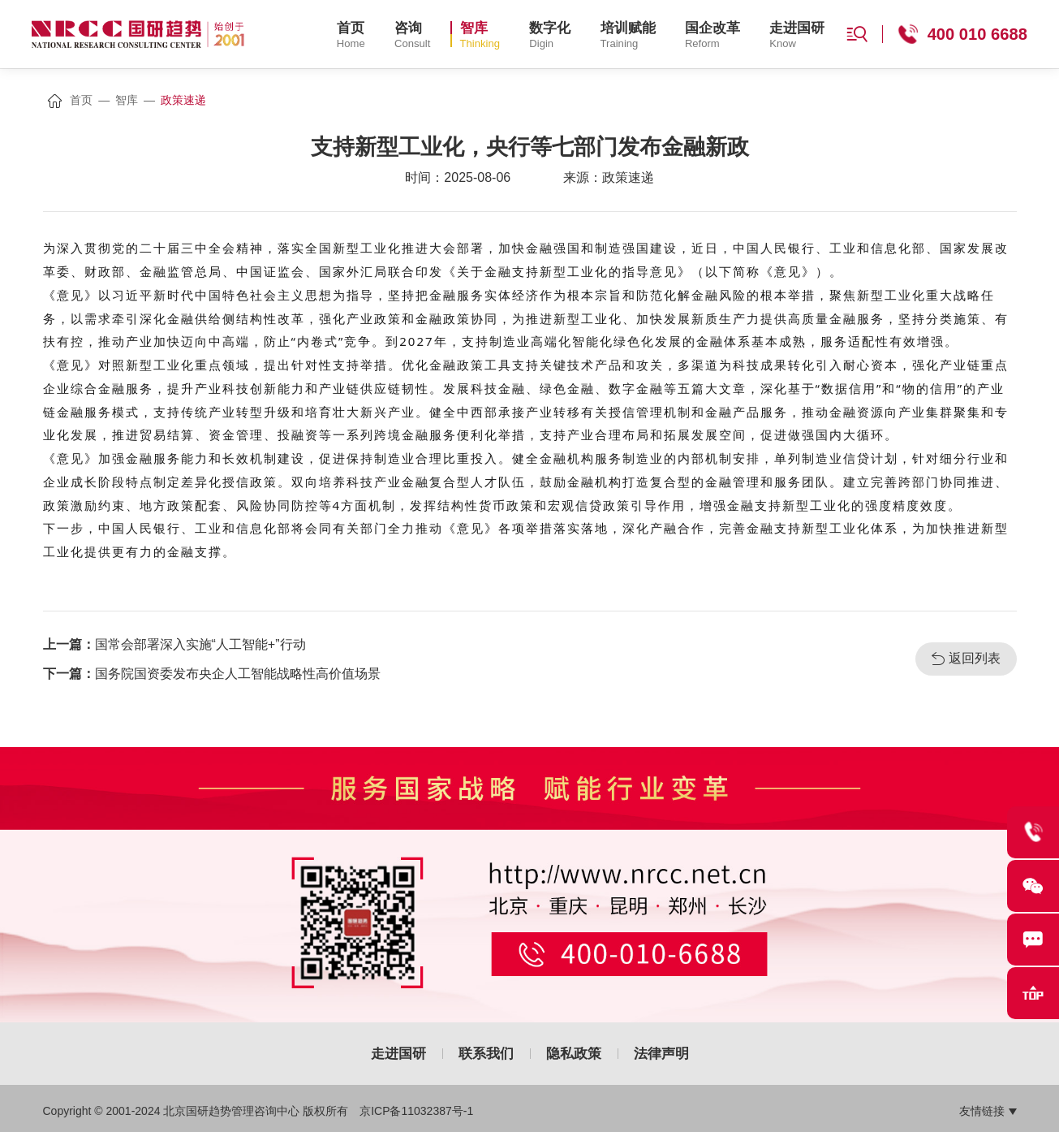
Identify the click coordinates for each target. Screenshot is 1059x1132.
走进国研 (398, 1054)
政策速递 (183, 99)
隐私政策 (573, 1054)
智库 (126, 99)
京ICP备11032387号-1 (416, 1110)
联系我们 (486, 1054)
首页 (81, 99)
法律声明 (661, 1054)
